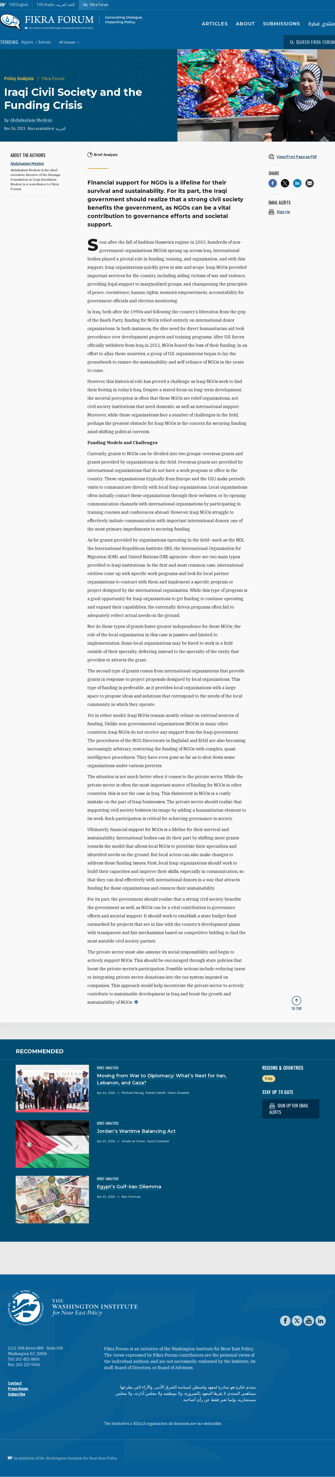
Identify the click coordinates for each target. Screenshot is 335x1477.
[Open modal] (312, 42)
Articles (215, 24)
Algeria (27, 42)
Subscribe (16, 1394)
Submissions (281, 24)
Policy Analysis (19, 78)
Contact (15, 1383)
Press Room (18, 1388)
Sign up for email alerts (288, 1108)
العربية (60, 128)
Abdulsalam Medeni (31, 120)
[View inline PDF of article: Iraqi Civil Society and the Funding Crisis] (297, 156)
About (245, 24)
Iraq (268, 1078)
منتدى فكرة (321, 23)
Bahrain (44, 42)
